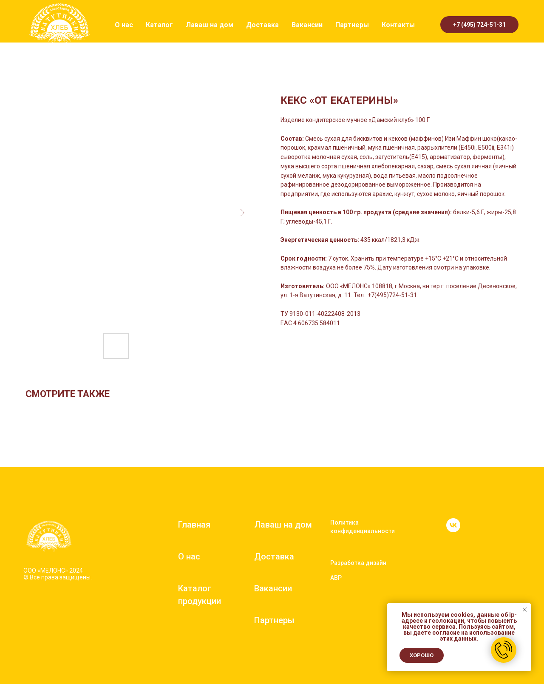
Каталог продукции (199, 594)
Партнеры (352, 25)
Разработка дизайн (358, 562)
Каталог (159, 25)
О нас (124, 25)
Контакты (398, 25)
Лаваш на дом (209, 25)
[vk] (453, 530)
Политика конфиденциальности (362, 526)
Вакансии (307, 25)
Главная (194, 524)
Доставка (262, 25)
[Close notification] (525, 609)
